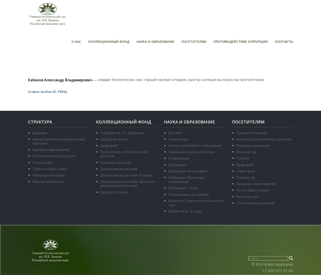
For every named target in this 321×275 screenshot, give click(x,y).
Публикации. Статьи (183, 188)
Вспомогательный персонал (53, 156)
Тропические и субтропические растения (124, 154)
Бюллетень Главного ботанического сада (196, 202)
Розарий (242, 158)
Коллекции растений (115, 162)
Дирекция (39, 132)
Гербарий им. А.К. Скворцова (122, 132)
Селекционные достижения (188, 194)
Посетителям (194, 41)
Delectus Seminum (114, 192)
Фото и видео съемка (252, 190)
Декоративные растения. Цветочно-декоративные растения (127, 183)
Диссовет (175, 132)
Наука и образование (155, 41)
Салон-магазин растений (255, 203)
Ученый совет (42, 162)
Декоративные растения (119, 168)
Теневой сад (245, 177)
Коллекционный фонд (108, 41)
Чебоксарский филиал (49, 175)
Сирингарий (245, 171)
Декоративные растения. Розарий (126, 175)
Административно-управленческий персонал (58, 141)
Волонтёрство (247, 196)
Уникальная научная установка (191, 152)
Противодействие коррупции (241, 41)
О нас (76, 41)
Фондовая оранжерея (252, 145)
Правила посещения (251, 132)
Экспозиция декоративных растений (263, 139)
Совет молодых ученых (50, 168)
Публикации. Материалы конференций (186, 179)
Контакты (284, 41)
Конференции (178, 158)
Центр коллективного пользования (195, 145)
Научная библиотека (48, 181)
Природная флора (114, 139)
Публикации (177, 164)
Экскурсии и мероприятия (255, 183)
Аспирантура (178, 139)
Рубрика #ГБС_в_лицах (185, 211)
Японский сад (246, 152)
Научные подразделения (50, 149)
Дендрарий (108, 145)
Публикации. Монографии (187, 171)
